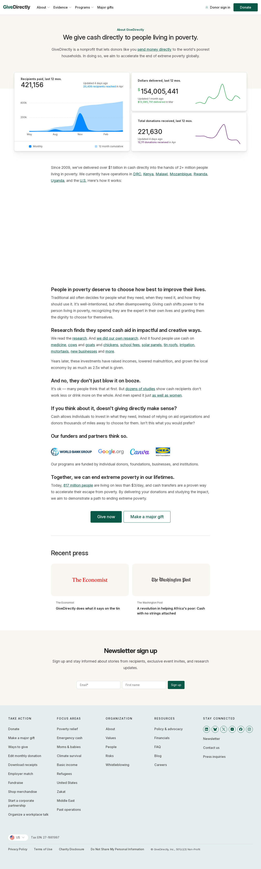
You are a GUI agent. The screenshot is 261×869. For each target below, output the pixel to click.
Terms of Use (43, 849)
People (111, 747)
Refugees (64, 774)
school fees (130, 345)
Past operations (69, 810)
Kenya (148, 174)
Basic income (67, 765)
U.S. (83, 180)
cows (72, 345)
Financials (161, 738)
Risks (110, 756)
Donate (245, 7)
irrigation (187, 345)
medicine (58, 345)
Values (111, 738)
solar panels (152, 345)
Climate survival (69, 756)
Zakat (61, 792)
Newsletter (211, 739)
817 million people (78, 485)
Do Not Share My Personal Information (117, 849)
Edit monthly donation (24, 756)
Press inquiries (214, 757)
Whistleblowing (117, 765)
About (110, 729)
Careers (160, 765)
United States (67, 783)
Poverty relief (67, 729)
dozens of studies (140, 389)
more (109, 351)
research (79, 338)
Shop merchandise (22, 792)
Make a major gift (147, 516)
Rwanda (200, 174)
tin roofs (171, 345)
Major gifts (105, 7)
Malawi (162, 174)
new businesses (84, 351)
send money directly (154, 49)
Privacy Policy (17, 849)
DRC (137, 174)
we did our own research (117, 338)
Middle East (66, 801)
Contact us (211, 748)
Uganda (57, 180)
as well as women (167, 395)
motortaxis (60, 351)
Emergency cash (69, 738)
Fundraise (15, 783)
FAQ (157, 747)
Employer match (20, 774)
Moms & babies (69, 747)
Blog (157, 756)
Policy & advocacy (168, 729)
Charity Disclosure (71, 849)
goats (90, 345)
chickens (110, 345)
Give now (106, 516)
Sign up (176, 685)
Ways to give (18, 747)
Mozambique (180, 174)
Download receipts (22, 765)
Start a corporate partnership (21, 803)
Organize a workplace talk (28, 814)
